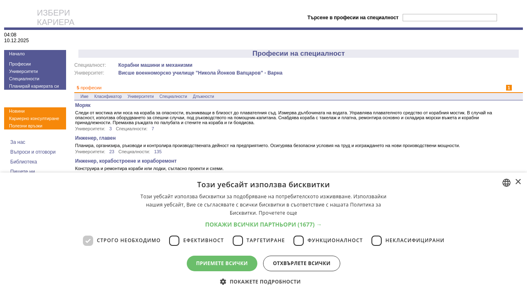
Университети (23, 71)
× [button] (518, 182)
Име (84, 96)
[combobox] (506, 183)
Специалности (24, 78)
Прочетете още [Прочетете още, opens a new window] (278, 212)
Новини (17, 111)
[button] (263, 224)
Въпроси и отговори (32, 152)
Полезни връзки (25, 125)
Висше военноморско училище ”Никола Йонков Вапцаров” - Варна (200, 73)
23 (111, 151)
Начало (17, 53)
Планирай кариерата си (34, 86)
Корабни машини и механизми (155, 65)
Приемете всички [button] (222, 263)
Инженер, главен (95, 138)
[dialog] (263, 233)
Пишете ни (22, 172)
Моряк (83, 105)
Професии (20, 63)
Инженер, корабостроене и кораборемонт (125, 161)
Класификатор (108, 96)
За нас (17, 142)
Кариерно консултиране (34, 118)
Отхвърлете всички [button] (301, 263)
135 (157, 151)
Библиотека (23, 162)
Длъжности (203, 96)
